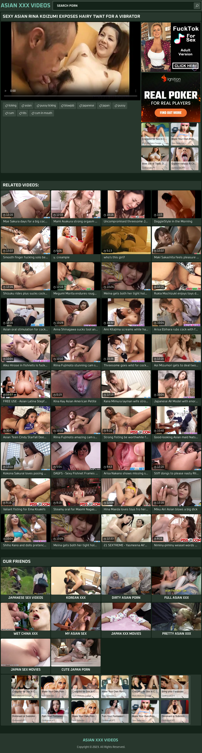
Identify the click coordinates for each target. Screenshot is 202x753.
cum (11, 113)
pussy (121, 105)
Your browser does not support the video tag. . (70, 61)
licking (12, 105)
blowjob (69, 105)
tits (24, 113)
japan (106, 105)
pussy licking (48, 105)
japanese (88, 105)
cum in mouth (43, 113)
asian (28, 105)
